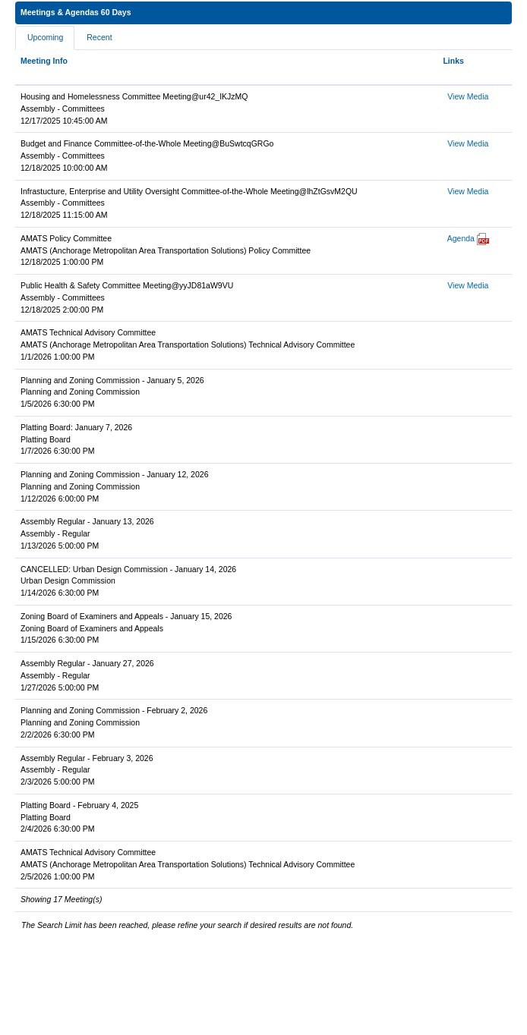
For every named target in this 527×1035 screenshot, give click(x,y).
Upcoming (45, 37)
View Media (467, 96)
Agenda (461, 238)
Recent (99, 37)
